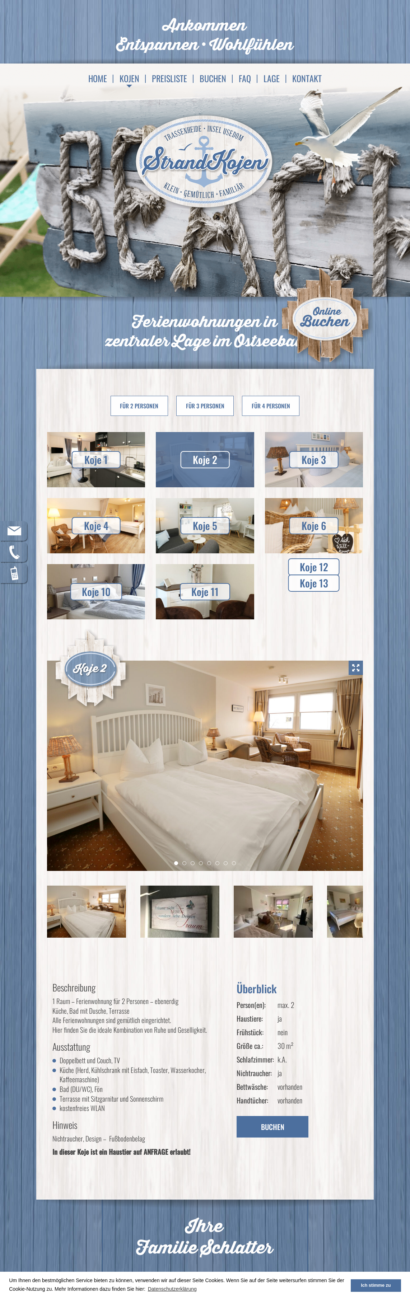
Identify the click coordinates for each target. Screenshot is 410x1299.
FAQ (245, 78)
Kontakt (307, 78)
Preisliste (169, 78)
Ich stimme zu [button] (376, 1285)
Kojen (129, 78)
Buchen (213, 78)
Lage (272, 78)
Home (97, 78)
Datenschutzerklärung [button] (172, 1289)
